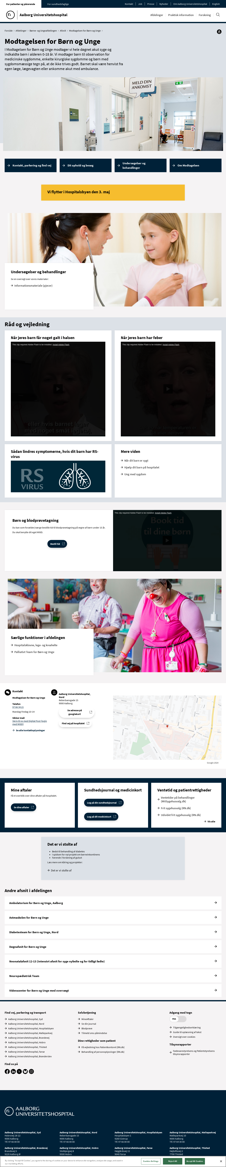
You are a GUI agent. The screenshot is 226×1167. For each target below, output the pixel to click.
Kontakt (129, 3)
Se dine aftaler (21, 807)
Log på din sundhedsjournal (102, 802)
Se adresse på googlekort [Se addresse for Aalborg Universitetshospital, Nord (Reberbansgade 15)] (74, 712)
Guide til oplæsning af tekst (187, 1032)
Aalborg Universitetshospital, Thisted (27, 1047)
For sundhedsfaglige (58, 4)
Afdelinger (156, 15)
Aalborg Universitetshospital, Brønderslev (30, 1056)
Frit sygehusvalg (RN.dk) (176, 808)
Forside (9, 30)
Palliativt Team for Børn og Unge (34, 652)
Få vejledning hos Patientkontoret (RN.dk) (103, 1047)
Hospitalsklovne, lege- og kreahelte (35, 645)
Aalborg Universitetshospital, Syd (25, 1019)
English (216, 3)
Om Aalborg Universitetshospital (190, 3)
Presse (150, 3)
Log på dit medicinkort (99, 816)
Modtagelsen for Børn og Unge (85, 30)
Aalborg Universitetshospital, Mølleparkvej (30, 1033)
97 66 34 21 (18, 707)
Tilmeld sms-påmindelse (94, 1033)
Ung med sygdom (135, 474)
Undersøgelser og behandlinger (134, 165)
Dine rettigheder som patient (97, 1040)
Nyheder (163, 3)
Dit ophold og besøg (80, 165)
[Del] (219, 31)
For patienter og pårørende (20, 4)
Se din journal (88, 1023)
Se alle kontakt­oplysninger (30, 730)
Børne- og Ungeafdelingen (44, 30)
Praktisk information (181, 15)
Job (140, 3)
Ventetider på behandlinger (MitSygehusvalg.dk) (178, 799)
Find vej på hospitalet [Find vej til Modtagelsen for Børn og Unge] (73, 723)
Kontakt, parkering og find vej (32, 165)
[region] (113, 1161)
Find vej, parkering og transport (25, 1012)
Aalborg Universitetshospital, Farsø (26, 1051)
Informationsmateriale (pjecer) (33, 285)
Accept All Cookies (195, 1161)
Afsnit (63, 30)
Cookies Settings (150, 1161)
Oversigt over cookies (184, 1036)
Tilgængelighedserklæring (187, 1027)
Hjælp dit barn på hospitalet (141, 467)
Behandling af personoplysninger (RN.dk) (102, 1051)
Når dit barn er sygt (136, 460)
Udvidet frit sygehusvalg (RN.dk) (181, 815)
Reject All (172, 1161)
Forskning (205, 15)
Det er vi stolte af (61, 870)
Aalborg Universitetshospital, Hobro (27, 1042)
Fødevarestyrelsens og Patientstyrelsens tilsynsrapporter (194, 1052)
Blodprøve (86, 1028)
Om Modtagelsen (188, 165)
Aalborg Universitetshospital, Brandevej (28, 1037)
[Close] (221, 1161)
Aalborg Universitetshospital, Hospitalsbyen (31, 1028)
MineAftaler (87, 1019)
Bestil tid (55, 543)
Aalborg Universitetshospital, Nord (26, 1023)
